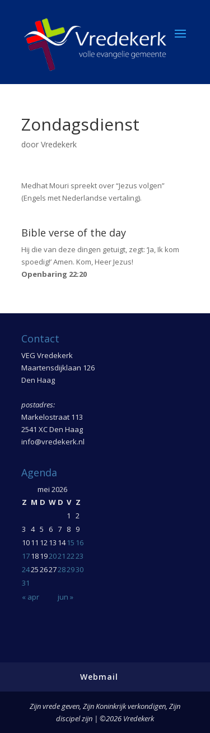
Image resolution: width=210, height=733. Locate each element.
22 (70, 556)
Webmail (99, 676)
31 (26, 583)
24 (26, 569)
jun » (65, 597)
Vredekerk (59, 144)
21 (62, 556)
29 (70, 569)
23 (79, 556)
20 (53, 556)
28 (62, 569)
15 (70, 542)
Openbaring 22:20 (54, 274)
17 (26, 556)
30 (79, 569)
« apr (30, 597)
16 (79, 542)
